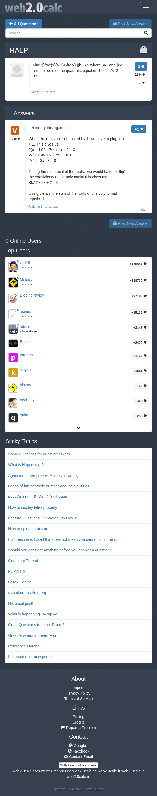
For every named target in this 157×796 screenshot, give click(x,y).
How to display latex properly (32, 507)
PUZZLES (16, 571)
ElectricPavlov (32, 295)
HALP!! (21, 50)
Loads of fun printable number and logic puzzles (48, 486)
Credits (78, 722)
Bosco (25, 341)
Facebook (78, 751)
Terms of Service (78, 698)
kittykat (26, 370)
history (25, 385)
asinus (25, 311)
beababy (27, 400)
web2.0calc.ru (78, 776)
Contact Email (78, 756)
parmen (26, 355)
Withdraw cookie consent (78, 765)
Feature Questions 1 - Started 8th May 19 (43, 518)
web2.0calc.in (132, 771)
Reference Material (24, 646)
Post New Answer (130, 24)
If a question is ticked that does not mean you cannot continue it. (62, 539)
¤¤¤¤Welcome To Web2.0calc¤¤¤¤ (37, 497)
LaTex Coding (20, 582)
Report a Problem (78, 727)
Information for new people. (31, 657)
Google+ (78, 745)
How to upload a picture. (28, 529)
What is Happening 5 (26, 465)
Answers (22, 113)
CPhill (25, 263)
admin (25, 326)
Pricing (78, 716)
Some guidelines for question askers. (39, 454)
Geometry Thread (23, 561)
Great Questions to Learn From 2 (36, 625)
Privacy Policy (78, 693)
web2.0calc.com (26, 771)
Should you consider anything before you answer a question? (60, 550)
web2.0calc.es (84, 771)
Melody (26, 279)
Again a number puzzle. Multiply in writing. (43, 475)
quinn (24, 415)
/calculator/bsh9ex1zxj (27, 593)
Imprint (78, 687)
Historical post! (20, 603)
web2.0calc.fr (109, 771)
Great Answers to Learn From (33, 635)
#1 (143, 209)
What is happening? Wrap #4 (32, 614)
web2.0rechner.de (56, 771)
